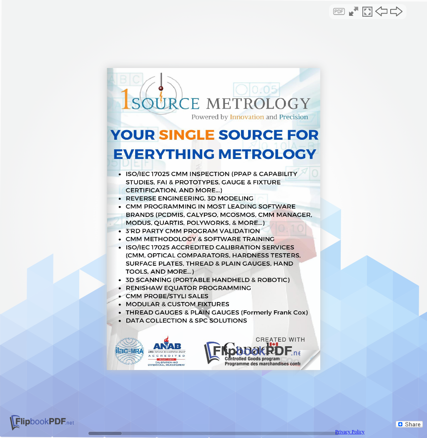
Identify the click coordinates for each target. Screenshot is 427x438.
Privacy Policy (349, 432)
